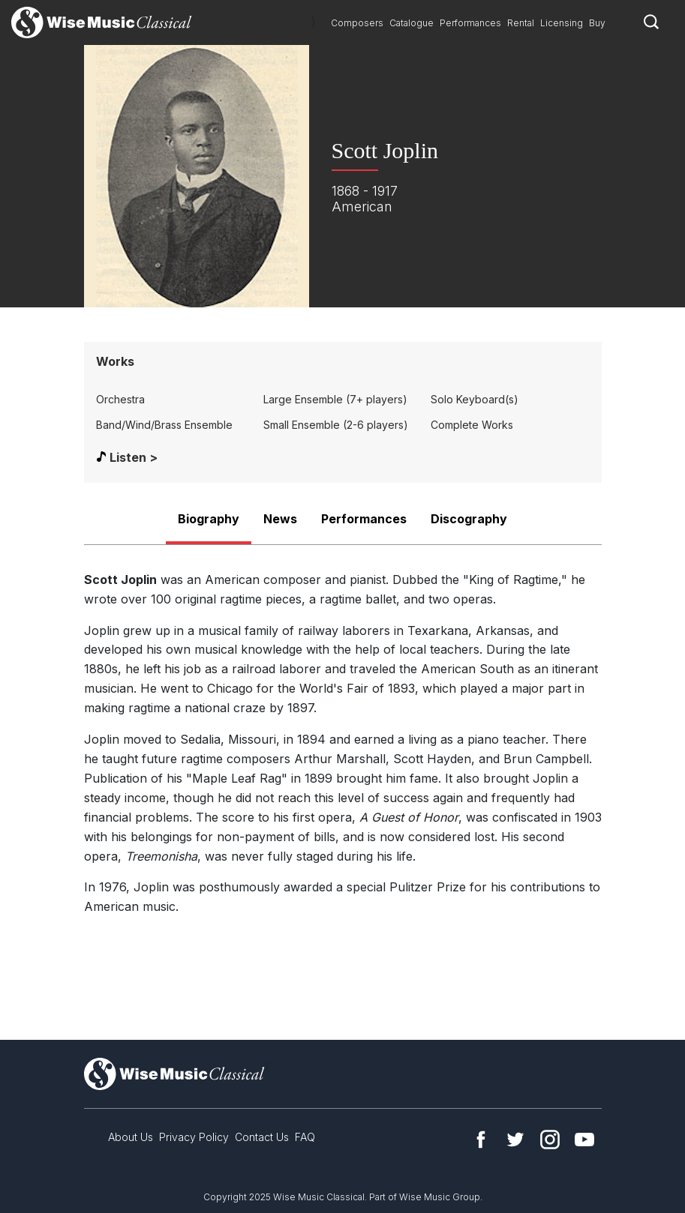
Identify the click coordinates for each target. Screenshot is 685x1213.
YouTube (584, 1139)
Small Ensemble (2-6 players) (335, 424)
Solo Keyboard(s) (474, 399)
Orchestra (120, 399)
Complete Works (472, 424)
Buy (597, 22)
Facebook (481, 1139)
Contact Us (262, 1137)
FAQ (305, 1137)
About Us (130, 1137)
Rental (520, 22)
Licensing (561, 22)
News (280, 518)
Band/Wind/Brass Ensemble (164, 424)
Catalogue (411, 22)
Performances (470, 22)
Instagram (550, 1139)
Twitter (515, 1139)
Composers (357, 22)
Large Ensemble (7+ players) (335, 399)
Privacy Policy (194, 1137)
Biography (208, 518)
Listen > (134, 457)
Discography (469, 518)
